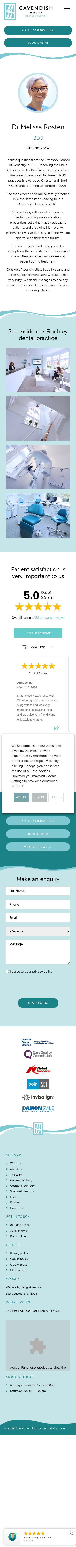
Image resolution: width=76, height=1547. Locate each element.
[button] (67, 8)
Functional (28, 1416)
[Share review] (56, 729)
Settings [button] (57, 797)
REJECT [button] (39, 797)
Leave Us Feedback (38, 633)
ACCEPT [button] (21, 797)
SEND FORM (38, 1003)
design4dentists (31, 1336)
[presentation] (37, 986)
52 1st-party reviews (49, 617)
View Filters (37, 647)
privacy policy (42, 971)
